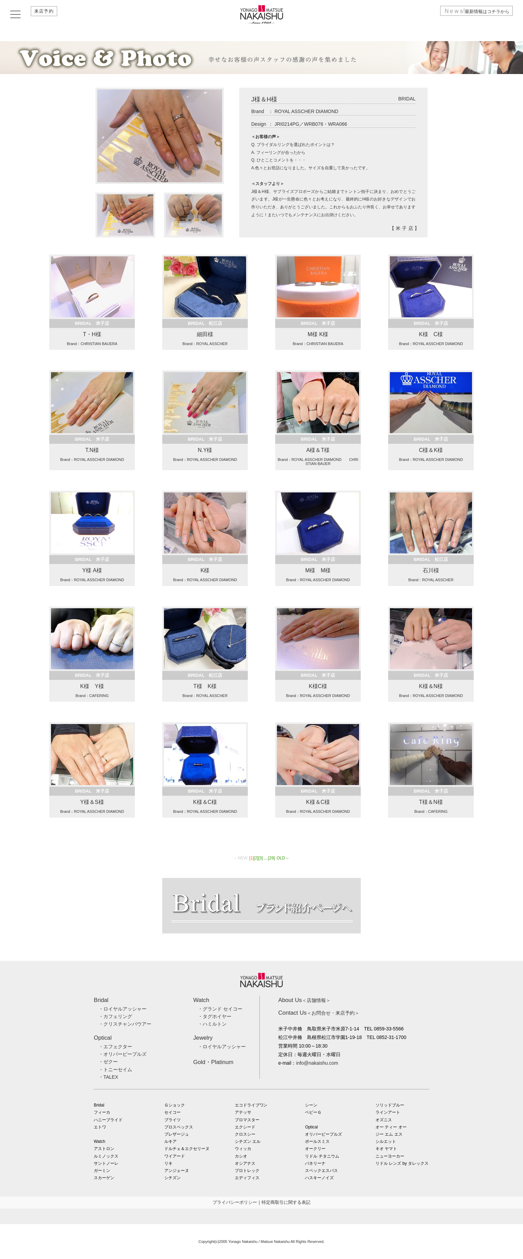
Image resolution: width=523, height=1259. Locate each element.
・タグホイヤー (214, 1016)
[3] (260, 858)
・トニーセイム (115, 1069)
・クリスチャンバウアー (125, 1024)
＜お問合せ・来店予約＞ (318, 1013)
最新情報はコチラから (472, 14)
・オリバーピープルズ (122, 1054)
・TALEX (108, 1077)
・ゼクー (108, 1061)
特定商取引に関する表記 (286, 1202)
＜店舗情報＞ (304, 1000)
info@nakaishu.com (317, 1063)
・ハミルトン (212, 1024)
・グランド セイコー (220, 1009)
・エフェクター (115, 1046)
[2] (256, 858)
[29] (271, 858)
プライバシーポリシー (235, 1202)
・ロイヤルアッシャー (122, 1009)
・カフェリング (115, 1016)
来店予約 (47, 14)
